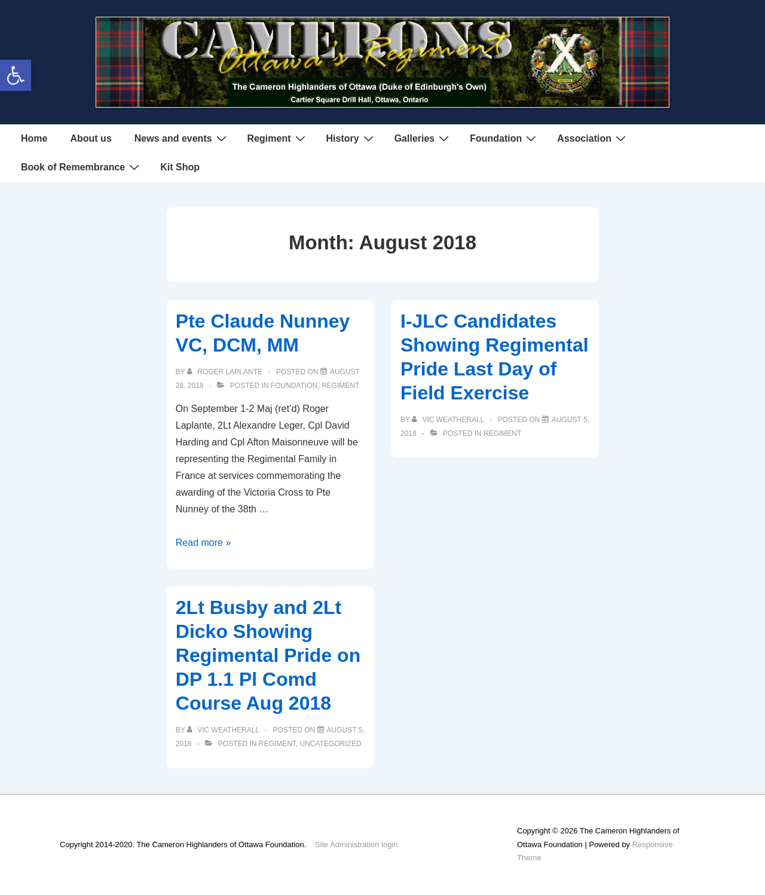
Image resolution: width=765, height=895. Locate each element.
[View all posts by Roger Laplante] (225, 372)
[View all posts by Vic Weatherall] (449, 420)
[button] (15, 75)
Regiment (277, 138)
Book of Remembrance (81, 166)
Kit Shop (180, 167)
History (351, 138)
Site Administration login (356, 844)
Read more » (203, 542)
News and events (182, 138)
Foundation (504, 138)
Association (593, 138)
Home (34, 138)
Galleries (423, 138)
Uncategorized (331, 744)
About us (90, 138)
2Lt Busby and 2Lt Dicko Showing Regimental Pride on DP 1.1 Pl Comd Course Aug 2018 (268, 655)
